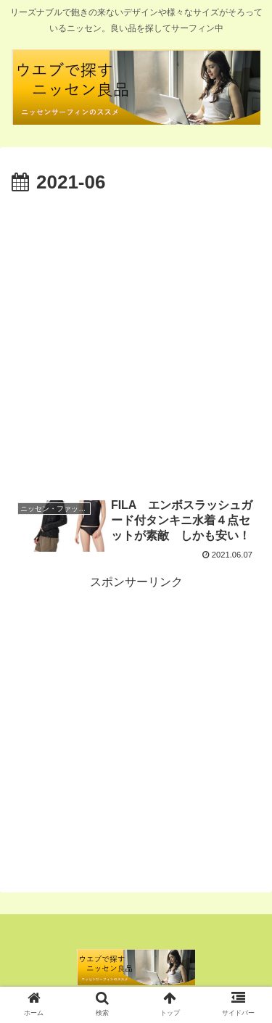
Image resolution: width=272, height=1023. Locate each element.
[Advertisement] (136, 342)
